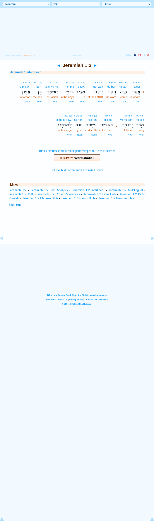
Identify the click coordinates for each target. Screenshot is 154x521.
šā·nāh (78, 119)
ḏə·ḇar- (111, 86)
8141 (76, 115)
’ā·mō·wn (24, 86)
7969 (107, 115)
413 (80, 82)
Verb (125, 101)
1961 (121, 82)
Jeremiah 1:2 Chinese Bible (40, 198)
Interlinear (16, 55)
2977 (52, 82)
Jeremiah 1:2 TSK (21, 194)
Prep (82, 101)
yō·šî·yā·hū (51, 86)
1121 (36, 82)
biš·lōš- (108, 119)
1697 (110, 82)
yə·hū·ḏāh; (126, 119)
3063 (127, 115)
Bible (7, 55)
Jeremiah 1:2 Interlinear (88, 190)
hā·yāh (123, 86)
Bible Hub (15, 204)
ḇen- (39, 86)
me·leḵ (140, 119)
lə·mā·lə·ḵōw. (64, 119)
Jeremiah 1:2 (17, 190)
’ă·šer (136, 86)
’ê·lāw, (81, 86)
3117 (68, 82)
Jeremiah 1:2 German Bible (116, 198)
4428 (138, 115)
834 (135, 82)
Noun (113, 101)
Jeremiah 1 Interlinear (25, 72)
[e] (139, 82)
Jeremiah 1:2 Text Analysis (49, 190)
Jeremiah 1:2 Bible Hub (99, 194)
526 (25, 82)
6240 (90, 115)
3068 (97, 82)
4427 (65, 115)
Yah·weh (98, 86)
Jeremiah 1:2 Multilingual (126, 190)
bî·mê (70, 86)
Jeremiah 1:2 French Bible (78, 198)
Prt (138, 101)
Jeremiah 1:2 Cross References (58, 194)
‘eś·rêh (92, 119)
